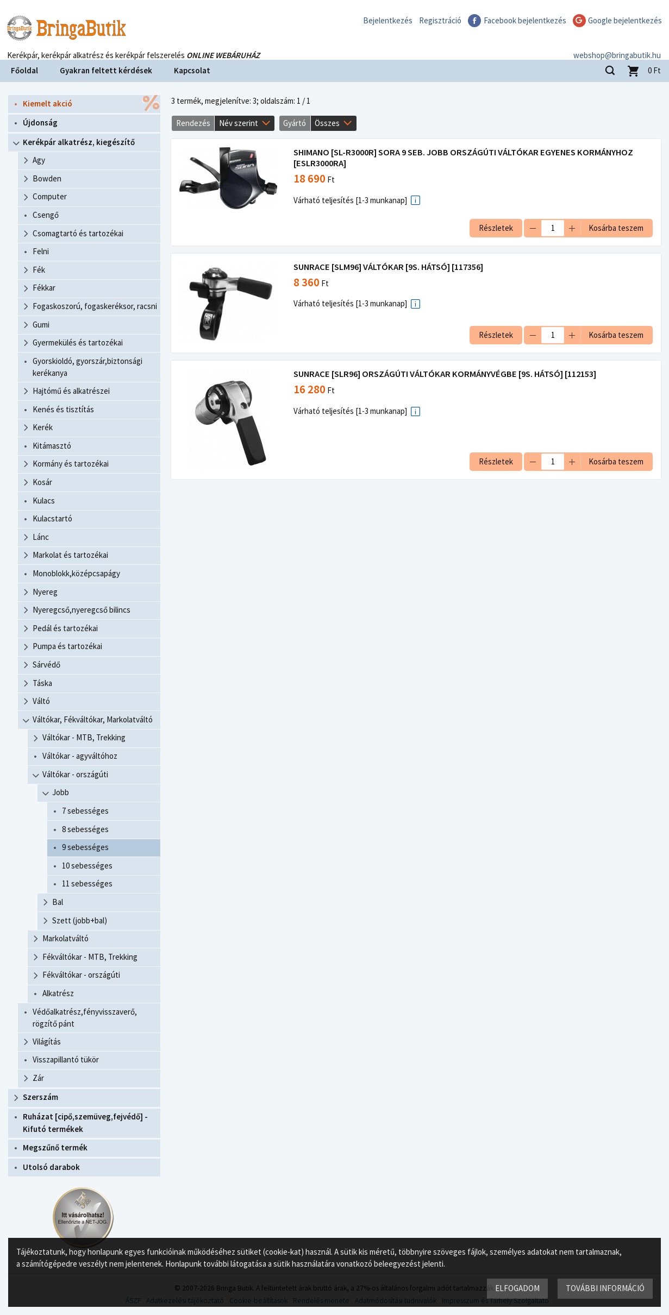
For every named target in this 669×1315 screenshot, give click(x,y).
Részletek (496, 228)
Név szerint (238, 123)
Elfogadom (517, 1288)
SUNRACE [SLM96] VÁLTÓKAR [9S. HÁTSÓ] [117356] (388, 267)
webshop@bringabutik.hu (617, 45)
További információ (605, 1288)
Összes (327, 123)
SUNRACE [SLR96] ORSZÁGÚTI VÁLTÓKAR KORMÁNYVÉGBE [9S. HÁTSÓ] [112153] (444, 374)
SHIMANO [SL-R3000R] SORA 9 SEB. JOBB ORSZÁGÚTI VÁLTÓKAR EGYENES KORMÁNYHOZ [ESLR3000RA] (463, 158)
